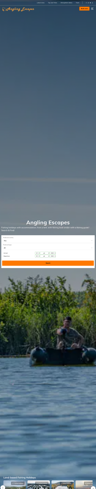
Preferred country (8, 237)
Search (48, 263)
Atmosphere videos (66, 3)
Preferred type (7, 244)
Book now (84, 8)
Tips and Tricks (52, 3)
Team (77, 3)
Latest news (40, 3)
